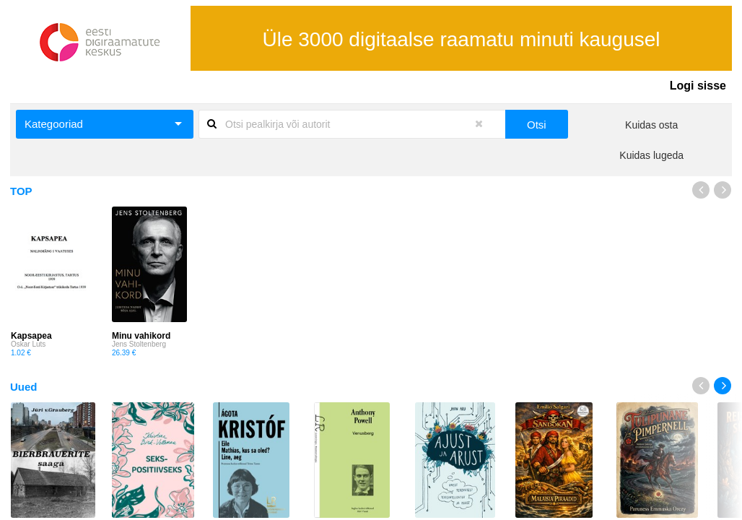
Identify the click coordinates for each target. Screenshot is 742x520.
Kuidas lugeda (651, 155)
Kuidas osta (651, 125)
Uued (24, 387)
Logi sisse (698, 85)
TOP (21, 191)
